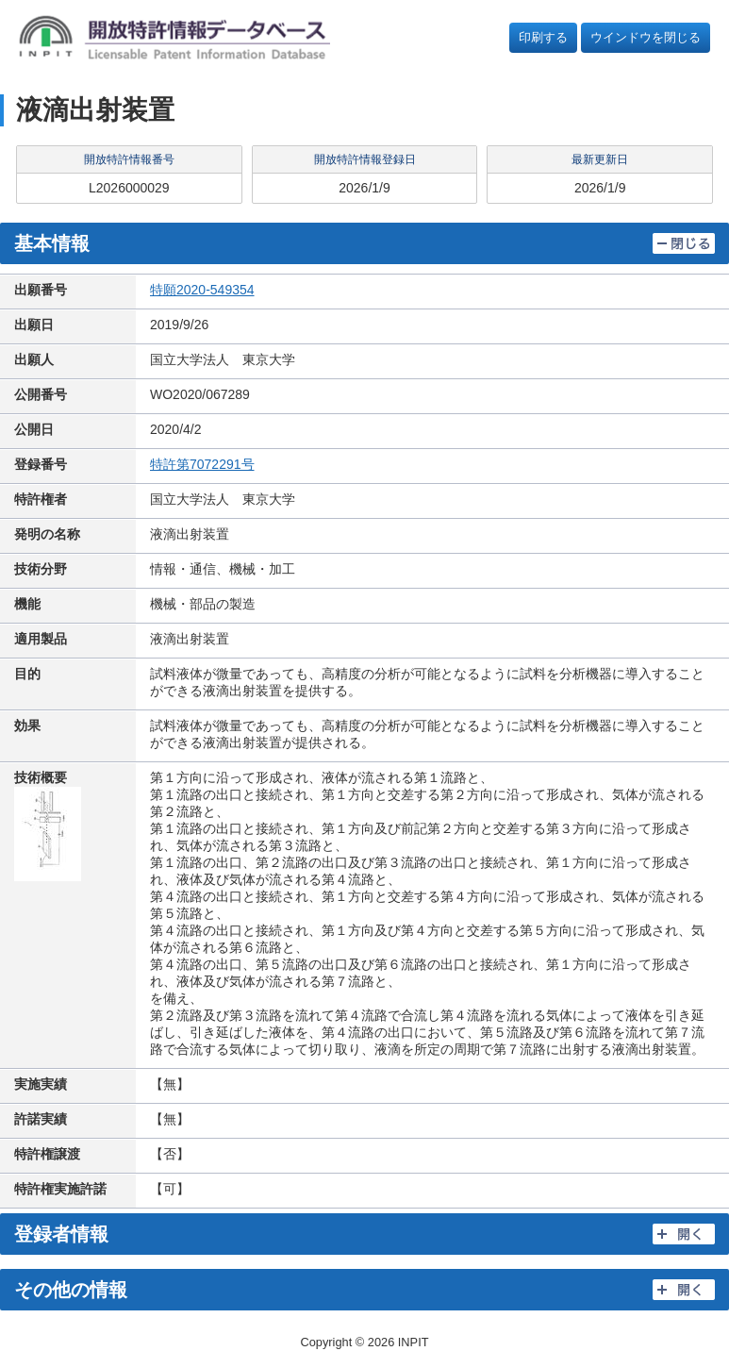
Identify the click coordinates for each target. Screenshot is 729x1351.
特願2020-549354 (202, 289)
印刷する (543, 37)
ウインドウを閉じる (645, 37)
